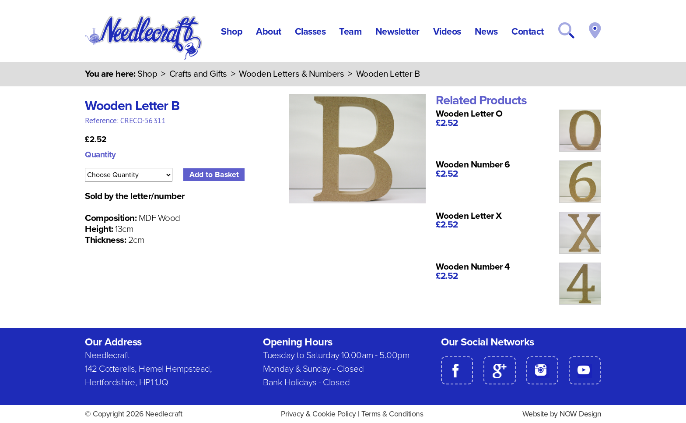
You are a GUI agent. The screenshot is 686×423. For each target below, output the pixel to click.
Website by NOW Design (562, 414)
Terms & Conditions (392, 414)
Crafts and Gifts (198, 73)
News (486, 31)
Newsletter (397, 31)
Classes (310, 31)
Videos (447, 31)
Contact (527, 31)
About (268, 31)
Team (350, 31)
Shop (231, 31)
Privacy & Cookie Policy (318, 414)
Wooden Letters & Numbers (291, 73)
